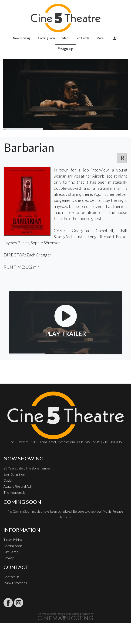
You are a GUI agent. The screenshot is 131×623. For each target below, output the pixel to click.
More (100, 38)
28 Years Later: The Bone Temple (26, 468)
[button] (116, 38)
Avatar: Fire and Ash (17, 486)
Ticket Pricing (12, 540)
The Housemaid (14, 492)
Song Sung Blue (14, 474)
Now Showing (21, 38)
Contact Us (11, 577)
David (7, 480)
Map (65, 38)
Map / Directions (15, 583)
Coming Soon (46, 38)
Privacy (8, 558)
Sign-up (65, 48)
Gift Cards (82, 38)
